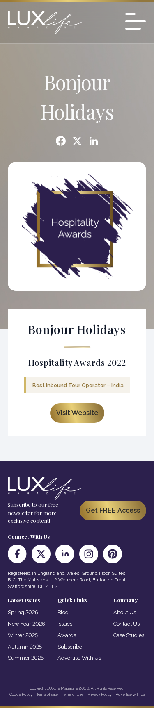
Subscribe (69, 647)
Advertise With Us (79, 658)
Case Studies (128, 635)
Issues (64, 624)
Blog (63, 612)
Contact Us (126, 624)
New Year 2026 (26, 624)
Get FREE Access (113, 510)
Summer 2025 (26, 658)
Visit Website (77, 413)
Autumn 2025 (25, 647)
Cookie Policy (20, 694)
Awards (66, 635)
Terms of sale (47, 694)
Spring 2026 (23, 612)
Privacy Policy (99, 694)
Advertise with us (130, 694)
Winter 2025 (23, 635)
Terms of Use (72, 694)
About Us (124, 612)
